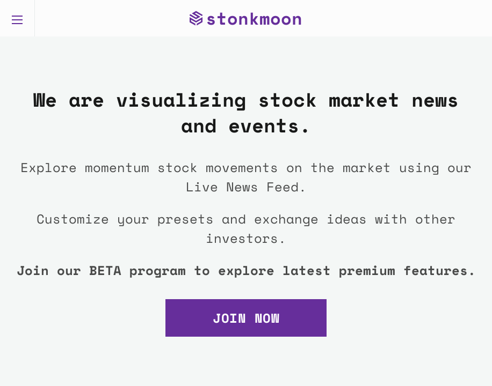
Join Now (246, 318)
